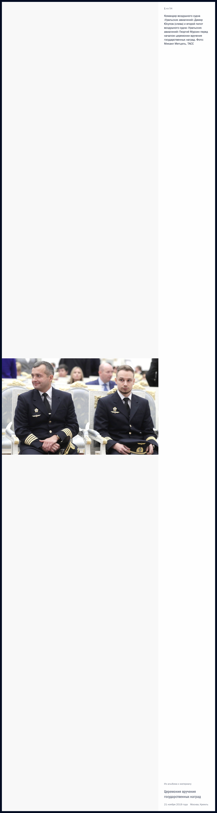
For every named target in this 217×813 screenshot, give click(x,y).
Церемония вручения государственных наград (182, 794)
